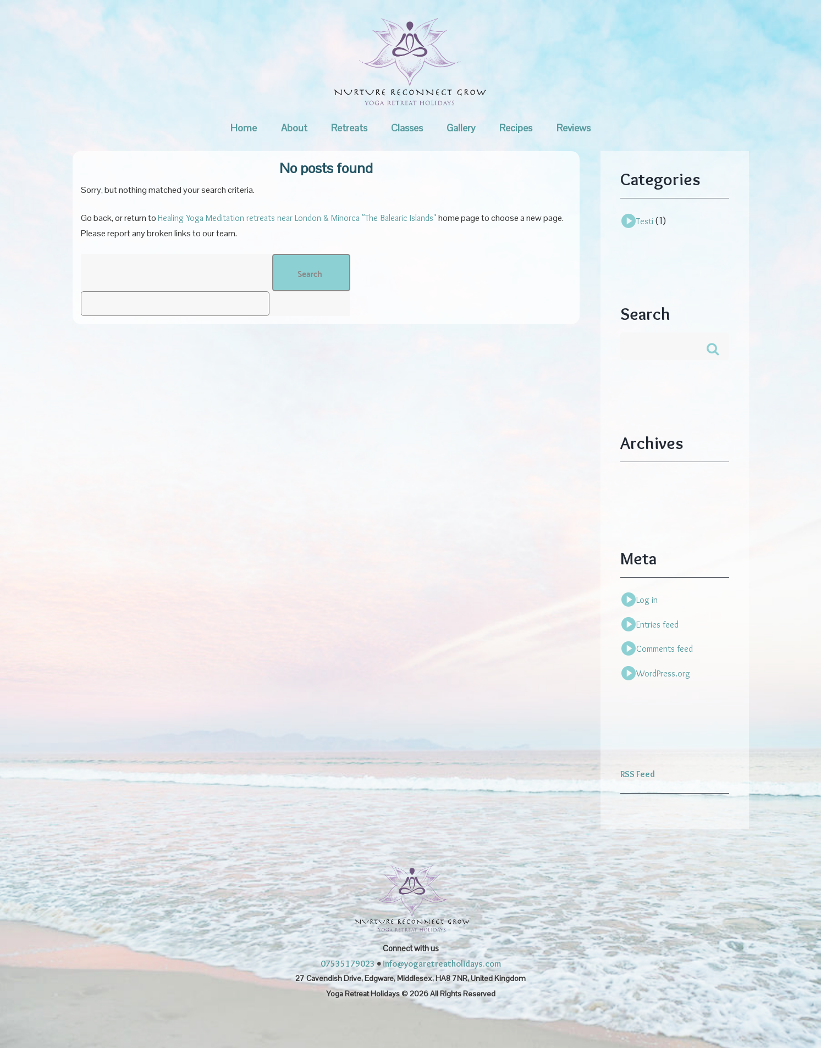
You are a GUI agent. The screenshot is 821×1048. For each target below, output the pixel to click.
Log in (647, 600)
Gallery (461, 127)
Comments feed (664, 649)
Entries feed (657, 624)
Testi (644, 221)
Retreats (349, 127)
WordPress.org (663, 673)
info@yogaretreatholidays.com (442, 963)
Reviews (573, 127)
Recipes (515, 127)
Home (243, 127)
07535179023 (348, 963)
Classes (407, 127)
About (294, 127)
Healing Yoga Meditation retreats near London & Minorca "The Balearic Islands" (297, 218)
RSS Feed (637, 774)
